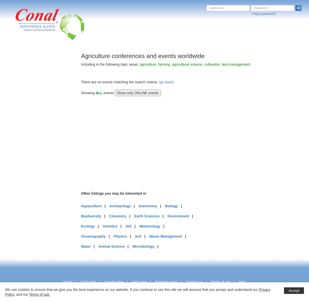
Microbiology (143, 246)
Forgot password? (264, 14)
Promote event (166, 282)
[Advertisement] (24, 128)
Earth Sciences (147, 216)
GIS (128, 226)
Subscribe (88, 282)
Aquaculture (91, 206)
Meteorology (149, 226)
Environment (178, 216)
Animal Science (111, 246)
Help (242, 282)
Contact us (194, 282)
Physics (120, 236)
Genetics (110, 226)
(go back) (166, 82)
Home (68, 282)
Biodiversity (91, 216)
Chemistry (117, 216)
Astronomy (148, 206)
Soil (138, 236)
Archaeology (120, 206)
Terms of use (220, 282)
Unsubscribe (114, 282)
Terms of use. (39, 294)
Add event (139, 282)
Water (86, 246)
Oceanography (93, 236)
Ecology (88, 226)
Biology (171, 206)
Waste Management (165, 236)
